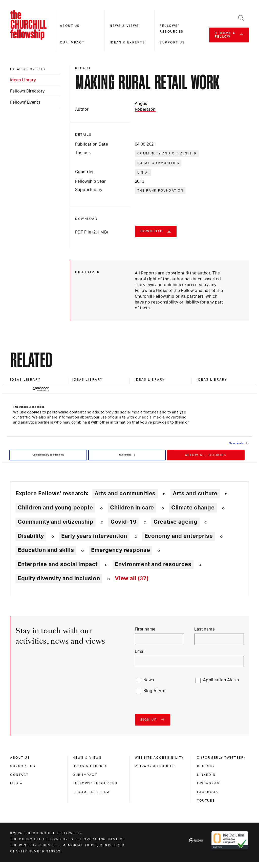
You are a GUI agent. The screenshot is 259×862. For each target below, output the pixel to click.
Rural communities (158, 163)
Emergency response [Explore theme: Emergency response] (120, 550)
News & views (124, 25)
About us (70, 25)
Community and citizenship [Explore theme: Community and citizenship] (55, 522)
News (148, 680)
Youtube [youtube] (206, 800)
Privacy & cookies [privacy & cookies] (155, 766)
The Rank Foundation (160, 190)
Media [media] (16, 783)
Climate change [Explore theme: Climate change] (193, 507)
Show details (236, 443)
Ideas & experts (127, 42)
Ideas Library (23, 80)
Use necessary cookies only (48, 455)
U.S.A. (143, 172)
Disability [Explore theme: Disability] (31, 536)
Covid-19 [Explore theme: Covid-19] (123, 522)
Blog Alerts (154, 691)
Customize (127, 455)
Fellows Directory (27, 91)
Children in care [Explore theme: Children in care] (132, 507)
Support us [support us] (22, 766)
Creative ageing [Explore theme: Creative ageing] (175, 522)
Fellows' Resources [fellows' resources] (95, 783)
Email (140, 651)
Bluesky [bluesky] (206, 766)
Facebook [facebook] (207, 792)
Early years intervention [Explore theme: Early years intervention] (94, 536)
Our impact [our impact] (85, 774)
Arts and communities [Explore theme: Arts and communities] (125, 493)
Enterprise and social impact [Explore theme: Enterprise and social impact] (58, 564)
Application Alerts (221, 680)
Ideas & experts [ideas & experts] (28, 69)
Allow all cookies (206, 455)
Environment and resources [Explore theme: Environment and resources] (153, 564)
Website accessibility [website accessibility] (159, 757)
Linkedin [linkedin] (206, 774)
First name (145, 629)
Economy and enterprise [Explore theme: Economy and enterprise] (178, 536)
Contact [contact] (19, 774)
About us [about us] (20, 757)
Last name (204, 629)
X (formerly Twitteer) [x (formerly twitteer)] (221, 757)
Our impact (72, 42)
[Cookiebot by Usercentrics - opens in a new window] (26, 389)
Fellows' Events (25, 102)
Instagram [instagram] (208, 783)
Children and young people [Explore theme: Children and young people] (55, 507)
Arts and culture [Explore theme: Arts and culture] (195, 493)
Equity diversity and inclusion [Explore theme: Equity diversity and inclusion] (59, 578)
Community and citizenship (167, 153)
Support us (172, 42)
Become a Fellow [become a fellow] (91, 792)
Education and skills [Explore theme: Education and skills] (46, 550)
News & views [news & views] (87, 757)
